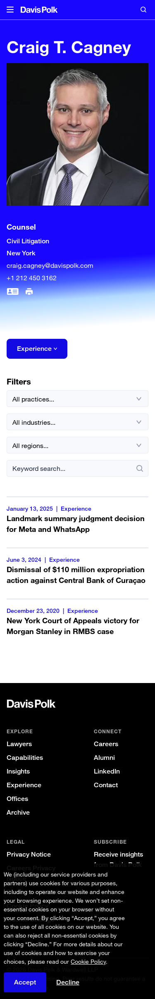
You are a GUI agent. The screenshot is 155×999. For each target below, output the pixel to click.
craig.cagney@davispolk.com (50, 265)
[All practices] (77, 398)
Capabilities (25, 757)
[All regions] (77, 445)
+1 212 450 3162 (32, 278)
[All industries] (77, 422)
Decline (67, 982)
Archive (18, 812)
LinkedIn (107, 771)
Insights (18, 771)
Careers (106, 744)
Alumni (104, 757)
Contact (106, 785)
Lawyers (19, 744)
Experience (24, 785)
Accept (25, 982)
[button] (10, 10)
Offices (17, 799)
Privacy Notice (29, 854)
